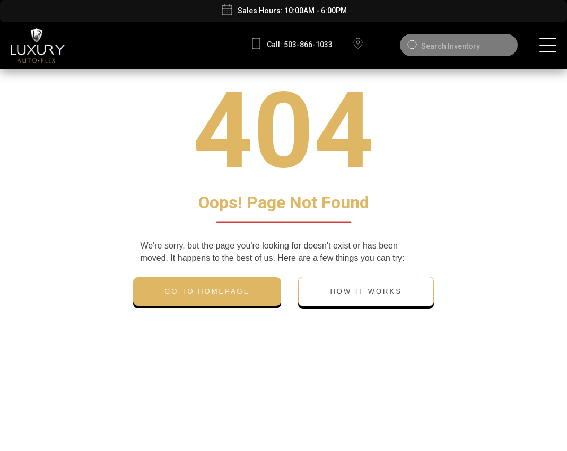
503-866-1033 (300, 44)
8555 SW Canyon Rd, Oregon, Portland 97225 (357, 45)
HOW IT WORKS (366, 291)
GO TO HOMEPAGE (207, 291)
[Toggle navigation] (547, 45)
